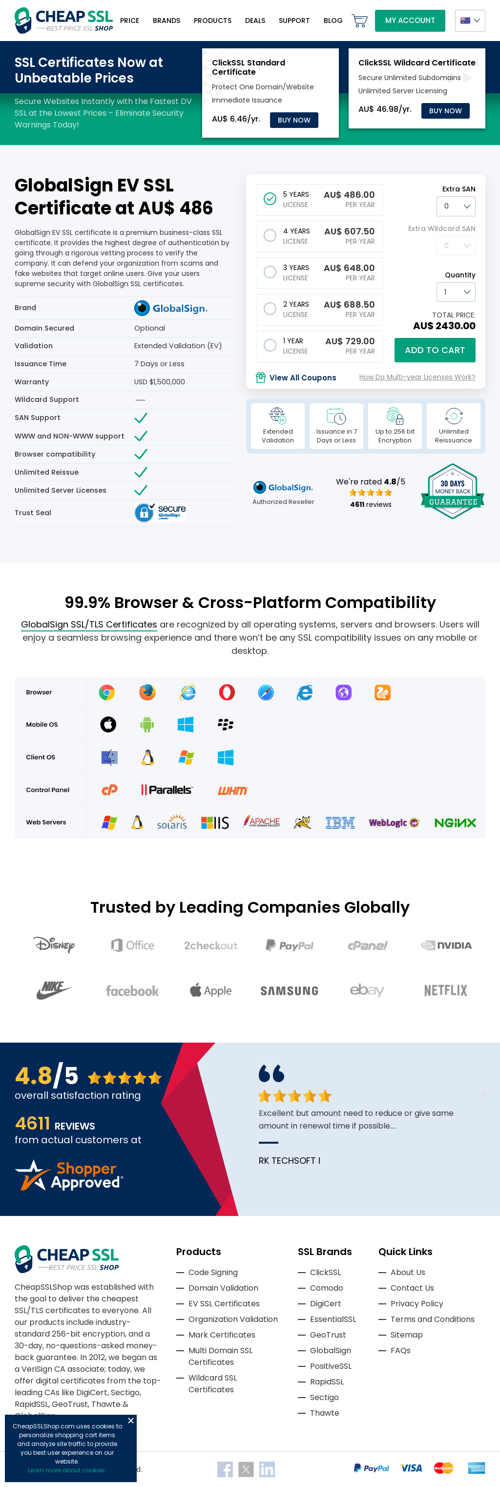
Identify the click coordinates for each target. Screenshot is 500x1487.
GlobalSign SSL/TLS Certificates (89, 624)
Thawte (324, 1413)
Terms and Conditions (433, 1319)
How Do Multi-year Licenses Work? (417, 377)
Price (129, 20)
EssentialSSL (333, 1319)
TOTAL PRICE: (454, 315)
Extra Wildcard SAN (442, 228)
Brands (166, 20)
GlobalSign (330, 1350)
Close (130, 1420)
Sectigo (324, 1397)
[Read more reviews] (69, 1188)
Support (294, 20)
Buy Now (294, 120)
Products (212, 20)
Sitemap (407, 1334)
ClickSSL (325, 1272)
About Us (408, 1272)
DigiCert (325, 1303)
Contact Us (412, 1288)
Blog (333, 20)
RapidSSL (327, 1381)
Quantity (460, 275)
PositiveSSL (331, 1366)
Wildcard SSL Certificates (212, 1383)
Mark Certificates (221, 1334)
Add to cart (435, 350)
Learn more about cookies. (67, 1470)
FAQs (401, 1350)
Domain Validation (223, 1288)
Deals (255, 20)
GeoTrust (328, 1334)
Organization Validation (233, 1319)
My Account (410, 20)
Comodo (326, 1288)
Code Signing (213, 1272)
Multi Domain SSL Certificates (220, 1356)
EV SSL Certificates (224, 1303)
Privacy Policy (417, 1303)
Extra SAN (459, 189)
